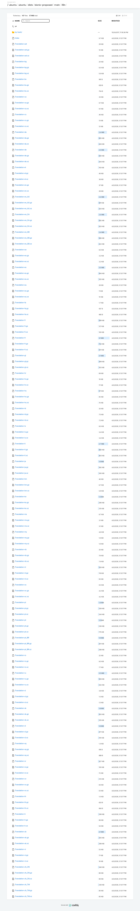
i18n (64, 4)
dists (30, 4)
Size (100, 21)
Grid (124, 15)
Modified (116, 21)
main (57, 4)
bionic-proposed (43, 4)
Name (17, 21)
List (118, 15)
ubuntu (13, 4)
